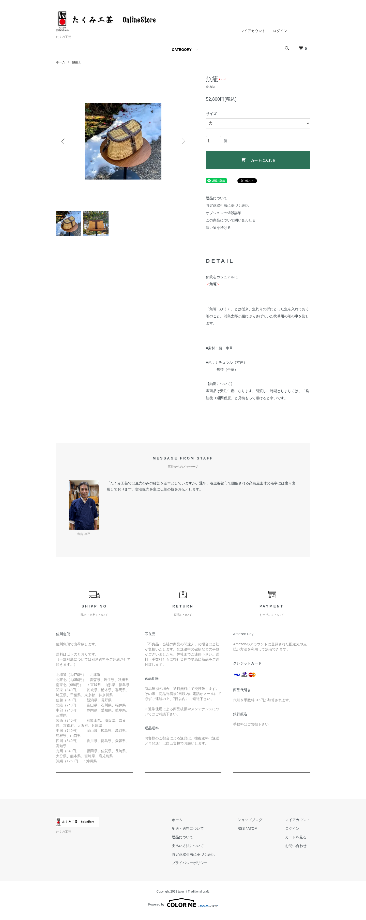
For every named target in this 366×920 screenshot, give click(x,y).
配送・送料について (188, 828)
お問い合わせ (296, 846)
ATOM (252, 828)
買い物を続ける (218, 228)
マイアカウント (252, 31)
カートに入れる (258, 160)
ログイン (280, 31)
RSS (241, 828)
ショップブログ (249, 820)
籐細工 (76, 62)
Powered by (183, 902)
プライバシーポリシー (189, 863)
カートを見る (296, 837)
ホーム (60, 62)
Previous (63, 141)
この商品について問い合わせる (231, 220)
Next (183, 141)
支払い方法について (188, 846)
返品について (216, 198)
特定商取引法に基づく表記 (227, 205)
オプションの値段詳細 (223, 213)
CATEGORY (182, 50)
